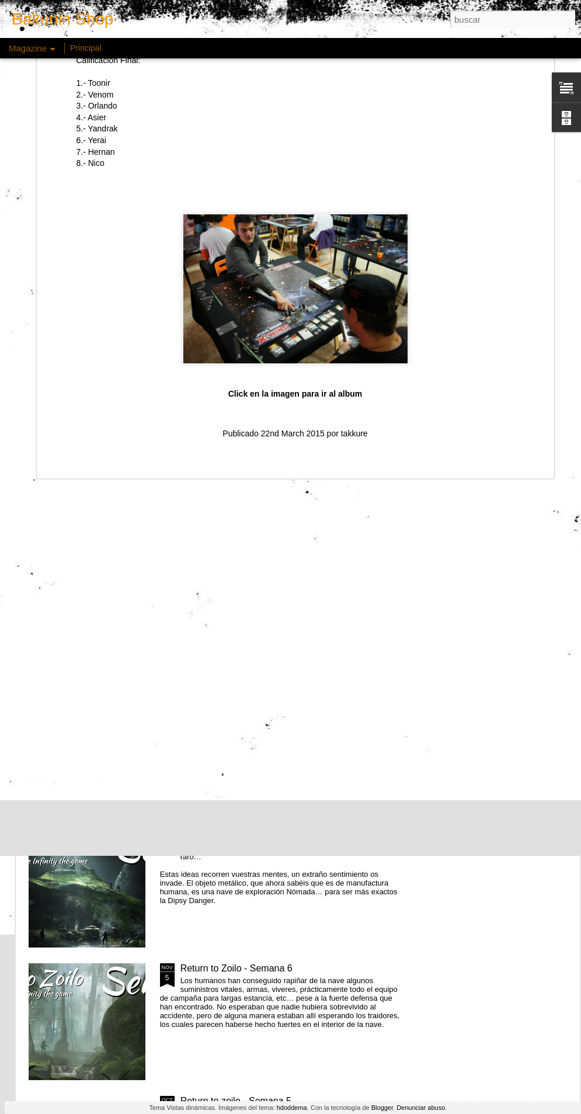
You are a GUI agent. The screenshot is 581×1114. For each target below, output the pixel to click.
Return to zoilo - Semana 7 (235, 836)
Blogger (382, 1107)
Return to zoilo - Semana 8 (235, 703)
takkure (354, 294)
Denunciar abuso (420, 1107)
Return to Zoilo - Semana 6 (236, 968)
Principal (86, 48)
